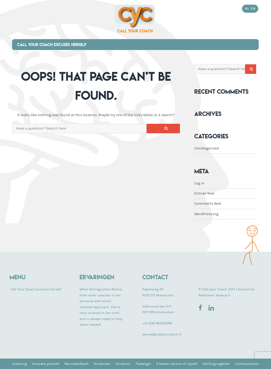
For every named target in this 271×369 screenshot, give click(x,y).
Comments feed (207, 204)
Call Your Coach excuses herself (51, 44)
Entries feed (204, 193)
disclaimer (246, 289)
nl (247, 8)
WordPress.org (206, 214)
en (253, 8)
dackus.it (223, 295)
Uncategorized (206, 148)
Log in (199, 183)
